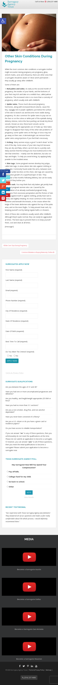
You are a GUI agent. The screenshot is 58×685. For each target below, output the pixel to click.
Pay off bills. (14, 472)
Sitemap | (49, 670)
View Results (29, 497)
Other (11, 487)
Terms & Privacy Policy (14, 373)
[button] (3, 21)
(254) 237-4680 (52, 1)
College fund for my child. (20, 477)
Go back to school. (17, 482)
